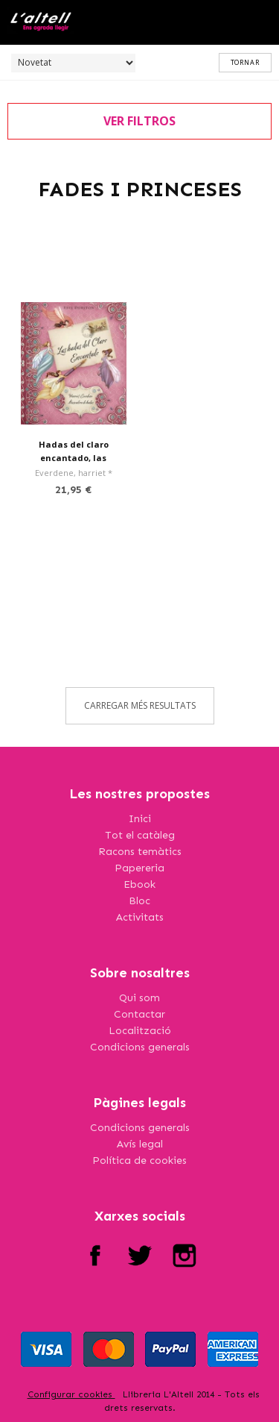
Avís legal (140, 1144)
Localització (140, 1030)
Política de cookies (139, 1160)
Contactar (139, 1014)
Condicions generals (140, 1047)
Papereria (139, 868)
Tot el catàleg (140, 835)
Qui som (139, 998)
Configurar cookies (71, 1394)
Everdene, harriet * (73, 472)
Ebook (139, 884)
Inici (140, 818)
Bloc (139, 901)
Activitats (140, 917)
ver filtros (139, 121)
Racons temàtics (140, 851)
